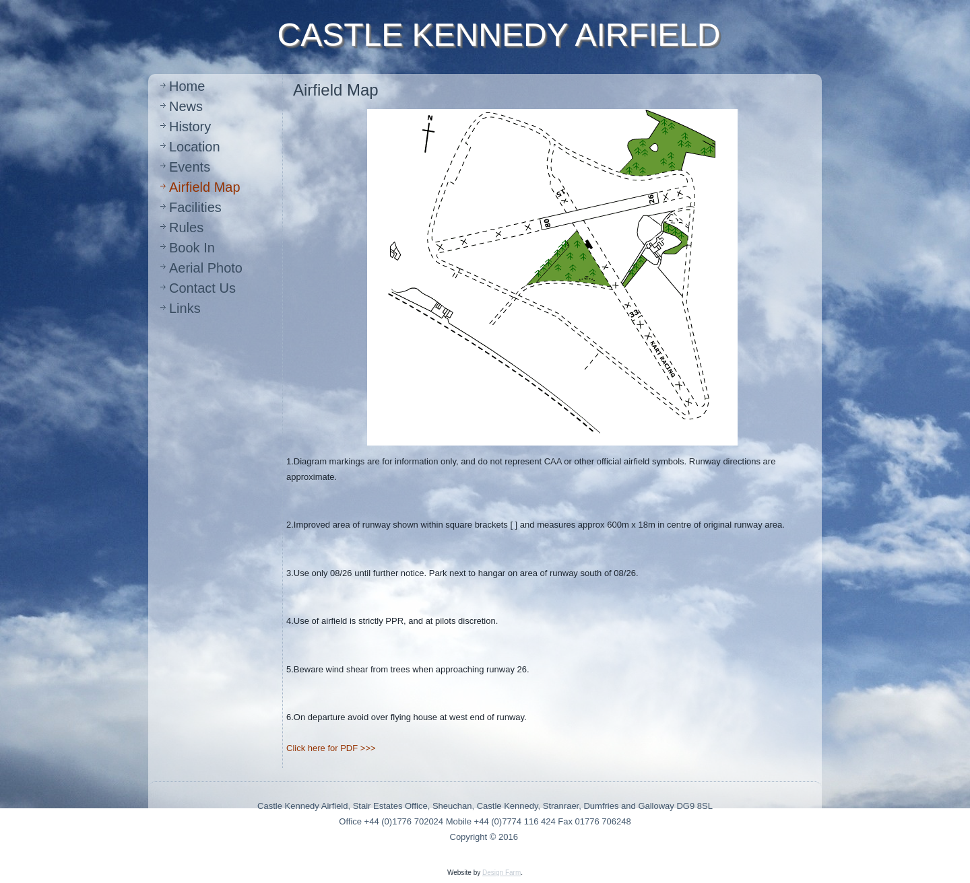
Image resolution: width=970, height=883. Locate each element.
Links (185, 308)
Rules (186, 227)
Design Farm (501, 872)
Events (189, 167)
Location (194, 146)
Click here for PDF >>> (331, 748)
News (186, 106)
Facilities (195, 207)
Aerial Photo (206, 267)
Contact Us (202, 288)
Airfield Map (204, 187)
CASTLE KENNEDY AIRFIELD (499, 34)
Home (187, 86)
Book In (192, 247)
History (190, 126)
